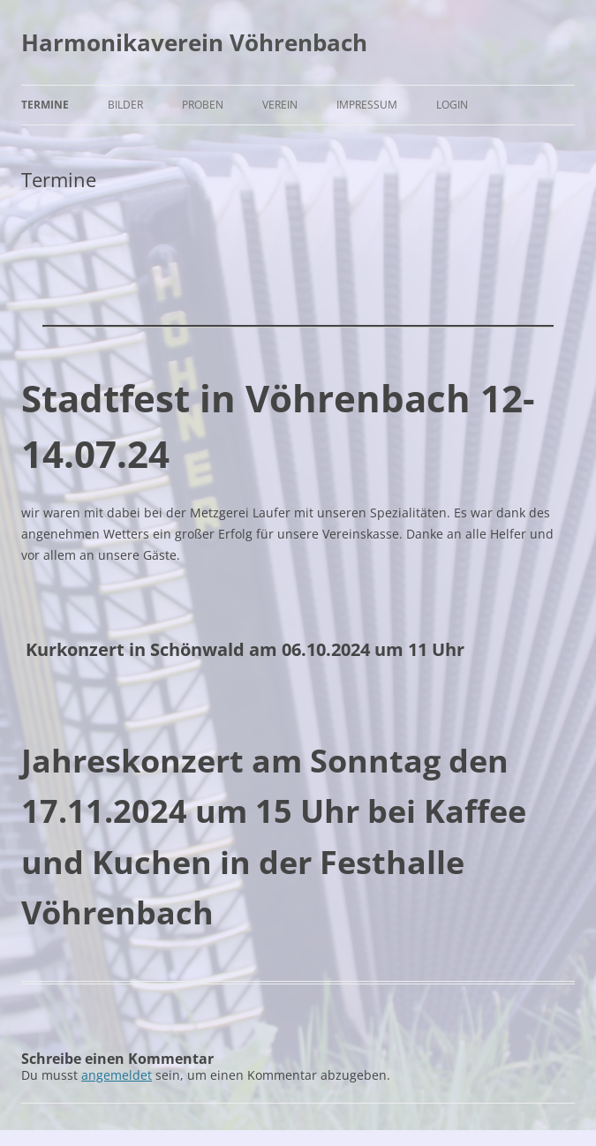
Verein (280, 104)
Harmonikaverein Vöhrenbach (194, 42)
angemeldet (116, 1075)
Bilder (125, 104)
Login (452, 104)
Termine (45, 104)
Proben (202, 104)
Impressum (366, 104)
